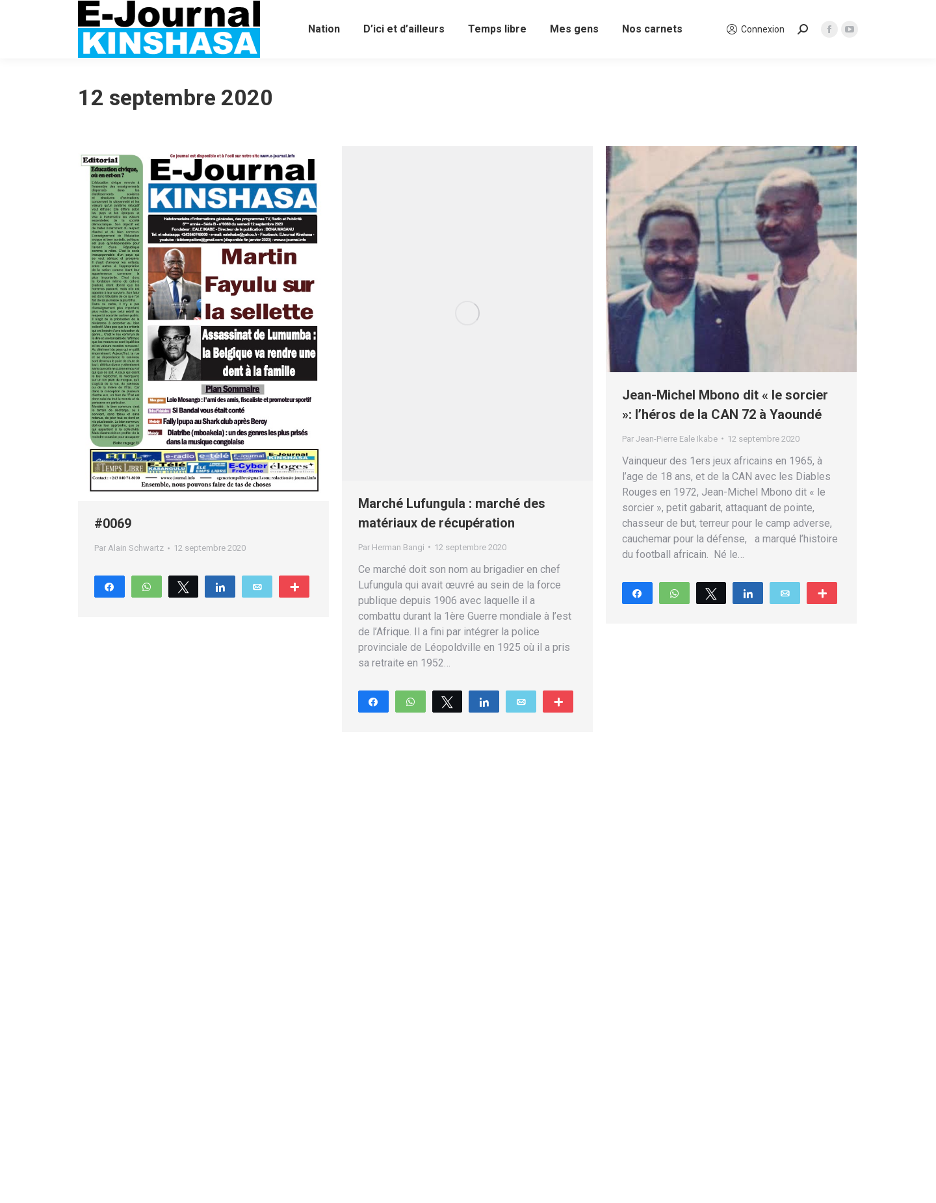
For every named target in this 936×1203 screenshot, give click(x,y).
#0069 (112, 523)
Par (129, 548)
